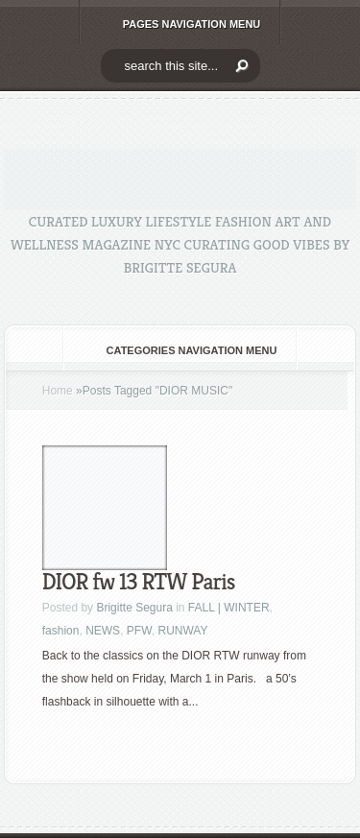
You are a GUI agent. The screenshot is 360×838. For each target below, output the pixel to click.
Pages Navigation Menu (179, 24)
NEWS (102, 630)
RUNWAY (182, 630)
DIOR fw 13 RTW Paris (138, 581)
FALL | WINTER (229, 607)
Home (57, 390)
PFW (139, 630)
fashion (61, 630)
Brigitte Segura (134, 607)
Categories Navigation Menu (179, 350)
